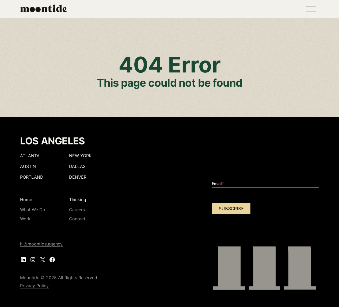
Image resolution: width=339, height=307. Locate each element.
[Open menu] (311, 9)
